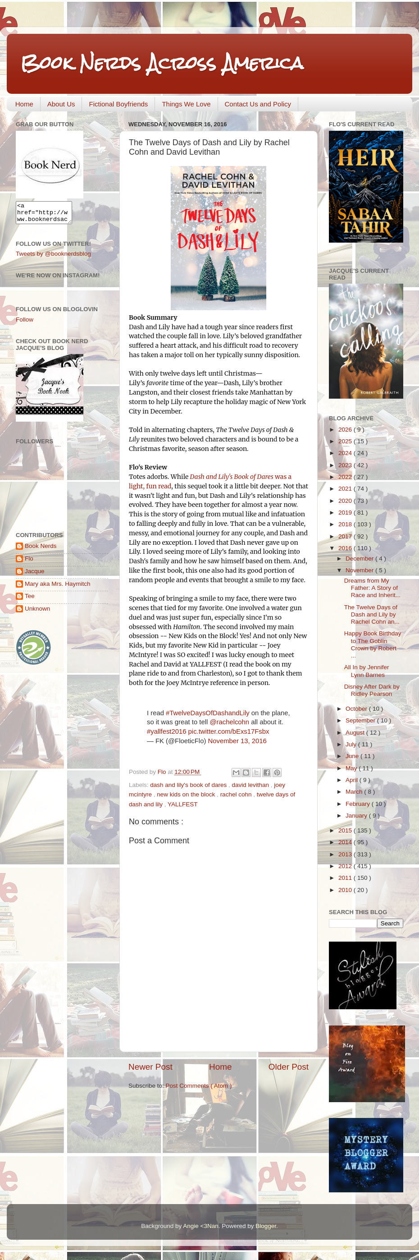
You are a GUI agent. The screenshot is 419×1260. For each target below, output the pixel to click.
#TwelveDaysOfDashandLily (208, 713)
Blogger (265, 1226)
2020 (346, 500)
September (361, 720)
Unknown (37, 612)
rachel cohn (237, 794)
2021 (346, 488)
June (353, 756)
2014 (346, 842)
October (357, 708)
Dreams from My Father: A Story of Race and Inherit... (372, 587)
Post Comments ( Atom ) (199, 1085)
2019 (346, 512)
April (353, 780)
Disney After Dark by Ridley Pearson (372, 690)
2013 (346, 854)
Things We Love (186, 104)
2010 (346, 890)
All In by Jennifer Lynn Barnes (366, 671)
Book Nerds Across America (161, 63)
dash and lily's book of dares (189, 785)
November (360, 570)
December (360, 558)
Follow (24, 323)
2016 (346, 548)
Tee (30, 600)
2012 (346, 866)
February (359, 803)
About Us (61, 104)
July (352, 744)
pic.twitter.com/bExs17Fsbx (228, 731)
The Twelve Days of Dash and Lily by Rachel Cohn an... (372, 614)
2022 (346, 477)
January (357, 815)
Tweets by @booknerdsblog (53, 257)
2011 (346, 877)
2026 (346, 429)
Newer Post (150, 1066)
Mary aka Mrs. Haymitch (58, 587)
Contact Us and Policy (258, 104)
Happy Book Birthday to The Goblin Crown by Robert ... (372, 644)
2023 (346, 465)
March (355, 791)
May (352, 768)
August (356, 732)
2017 (346, 536)
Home (24, 104)
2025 (346, 441)
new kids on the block (187, 794)
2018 (346, 524)
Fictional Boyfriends (118, 104)
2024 (346, 453)
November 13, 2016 (237, 741)
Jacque (35, 575)
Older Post (289, 1066)
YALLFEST (183, 804)
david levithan (251, 785)
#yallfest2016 (166, 731)
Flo (29, 562)
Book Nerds (41, 550)
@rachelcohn (229, 722)
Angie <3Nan (200, 1226)
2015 (346, 830)
